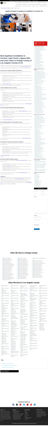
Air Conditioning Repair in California (39, 46)
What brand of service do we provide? (8, 367)
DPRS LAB (1, 255)
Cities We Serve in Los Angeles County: (24, 283)
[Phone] (44, 194)
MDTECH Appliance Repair (26, 66)
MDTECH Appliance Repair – (24, 423)
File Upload (35, 215)
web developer (8, 255)
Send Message (37, 229)
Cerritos (2, 65)
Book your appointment (41, 42)
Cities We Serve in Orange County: (24, 253)
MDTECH (8, 166)
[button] (24, 364)
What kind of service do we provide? (7, 363)
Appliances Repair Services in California (39, 114)
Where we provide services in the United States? (9, 365)
